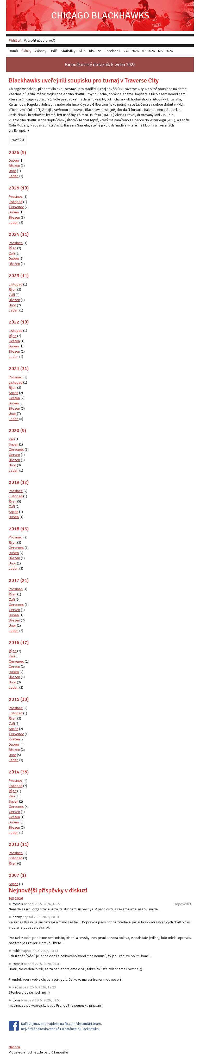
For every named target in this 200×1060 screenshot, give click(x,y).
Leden (13, 176)
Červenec (16, 207)
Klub (82, 50)
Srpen (13, 392)
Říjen (12, 248)
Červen (14, 454)
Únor (12, 170)
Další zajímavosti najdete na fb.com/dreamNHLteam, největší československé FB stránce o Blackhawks (61, 1026)
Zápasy (40, 50)
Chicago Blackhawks (100, 15)
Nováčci (18, 140)
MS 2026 (16, 898)
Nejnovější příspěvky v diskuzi (48, 890)
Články (26, 50)
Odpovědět (182, 904)
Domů (13, 50)
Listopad (15, 201)
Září (12, 253)
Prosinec (16, 196)
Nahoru (14, 1047)
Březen (14, 165)
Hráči (53, 50)
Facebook (112, 50)
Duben (14, 160)
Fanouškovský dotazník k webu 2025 (100, 64)
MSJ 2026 (165, 50)
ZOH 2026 (131, 50)
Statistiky (68, 50)
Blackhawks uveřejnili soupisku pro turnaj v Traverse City (84, 80)
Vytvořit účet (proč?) (39, 40)
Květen (14, 341)
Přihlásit (15, 40)
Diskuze (95, 50)
